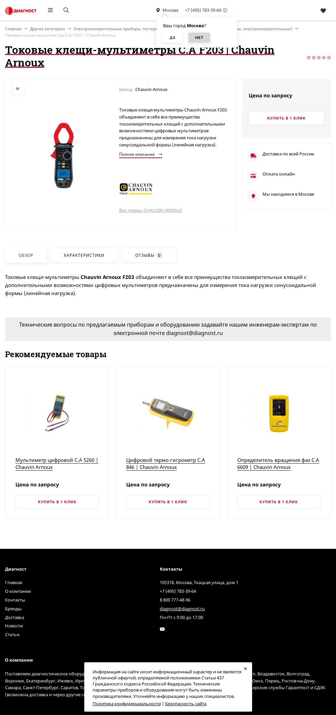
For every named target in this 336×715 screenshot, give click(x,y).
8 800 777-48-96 (175, 600)
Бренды (13, 609)
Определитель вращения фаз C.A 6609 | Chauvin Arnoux (278, 463)
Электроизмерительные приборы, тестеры (116, 29)
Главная (13, 582)
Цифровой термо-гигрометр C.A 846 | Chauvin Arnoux (165, 463)
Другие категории (47, 29)
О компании (18, 591)
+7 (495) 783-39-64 (203, 10)
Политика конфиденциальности (127, 704)
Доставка (14, 617)
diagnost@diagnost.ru (182, 609)
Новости (14, 626)
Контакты (15, 600)
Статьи (12, 634)
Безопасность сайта (185, 704)
